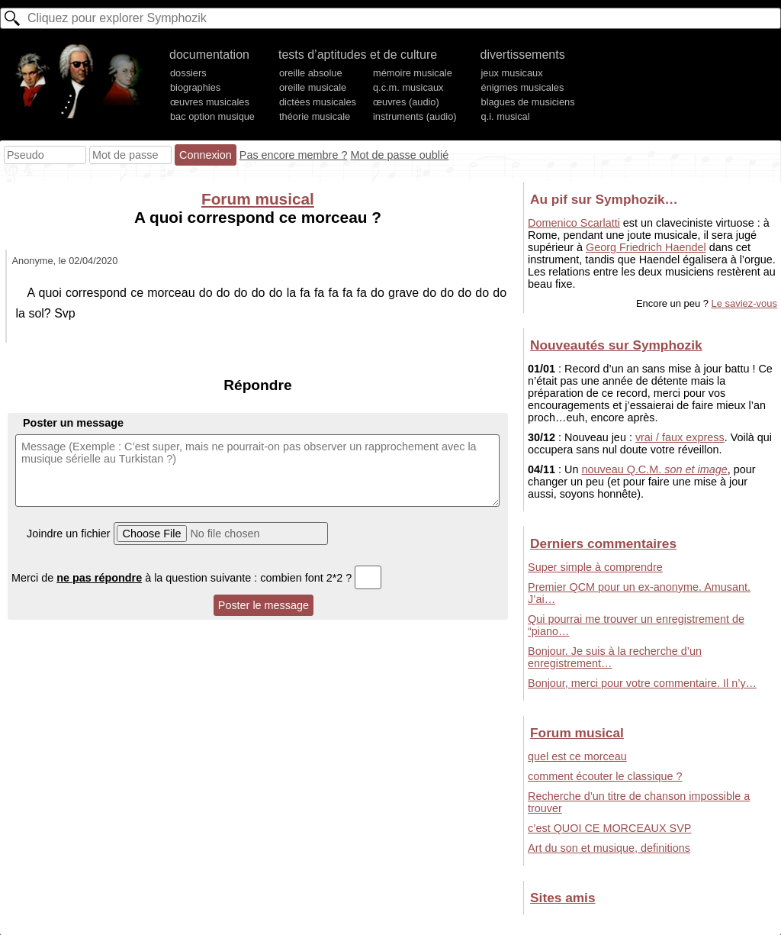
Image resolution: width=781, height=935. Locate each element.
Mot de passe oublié (399, 155)
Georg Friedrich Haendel (646, 247)
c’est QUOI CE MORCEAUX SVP (609, 828)
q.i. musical (505, 116)
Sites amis (562, 897)
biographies (195, 87)
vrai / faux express (680, 437)
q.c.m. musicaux (408, 87)
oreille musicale (312, 87)
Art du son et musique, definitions (609, 848)
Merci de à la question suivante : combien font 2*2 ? (196, 578)
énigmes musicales (522, 87)
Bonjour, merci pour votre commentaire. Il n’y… (642, 683)
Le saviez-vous (744, 303)
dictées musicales (317, 102)
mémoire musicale (412, 73)
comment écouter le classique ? (605, 776)
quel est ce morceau (577, 756)
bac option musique (212, 116)
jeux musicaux (512, 73)
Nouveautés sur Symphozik (616, 345)
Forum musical (257, 199)
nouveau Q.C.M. (654, 469)
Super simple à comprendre (595, 567)
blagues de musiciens (528, 102)
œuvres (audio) (406, 102)
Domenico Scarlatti (574, 223)
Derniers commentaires (603, 543)
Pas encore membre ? (293, 155)
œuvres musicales (209, 102)
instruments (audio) (415, 116)
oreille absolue (310, 73)
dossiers (188, 73)
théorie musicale (314, 116)
